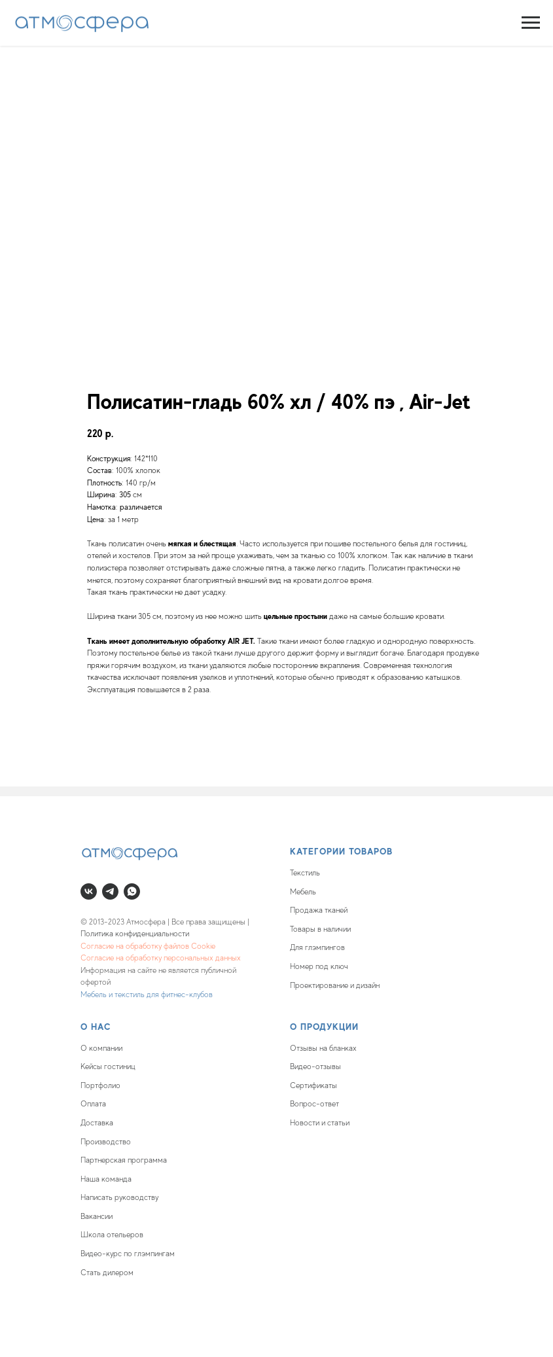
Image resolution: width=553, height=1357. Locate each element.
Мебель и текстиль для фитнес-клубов (146, 994)
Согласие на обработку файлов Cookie (147, 946)
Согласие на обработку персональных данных (160, 957)
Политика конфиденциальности (134, 933)
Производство (105, 1141)
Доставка (96, 1122)
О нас (95, 1026)
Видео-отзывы (315, 1066)
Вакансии (96, 1216)
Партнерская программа (123, 1160)
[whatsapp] (132, 891)
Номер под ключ (319, 966)
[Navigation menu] (531, 22)
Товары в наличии (320, 929)
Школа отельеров (111, 1234)
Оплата (93, 1103)
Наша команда (106, 1179)
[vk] (88, 891)
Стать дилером (107, 1272)
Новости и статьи (319, 1122)
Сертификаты (313, 1085)
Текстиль (305, 872)
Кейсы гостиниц (107, 1066)
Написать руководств (117, 1197)
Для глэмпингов (317, 947)
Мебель (303, 891)
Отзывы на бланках (323, 1048)
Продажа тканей (319, 910)
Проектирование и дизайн (335, 985)
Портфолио (100, 1085)
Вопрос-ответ (314, 1103)
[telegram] (110, 891)
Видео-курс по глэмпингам (127, 1253)
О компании (101, 1048)
